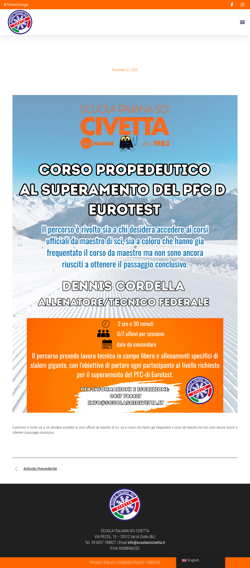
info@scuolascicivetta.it (146, 542)
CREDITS (153, 562)
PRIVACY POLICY (102, 562)
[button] (242, 22)
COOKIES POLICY (131, 562)
